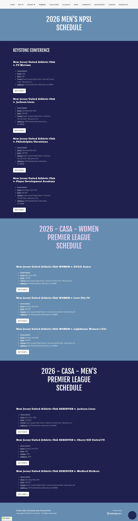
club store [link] (54, 5)
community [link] (86, 5)
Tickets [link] (42, 5)
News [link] (76, 5)
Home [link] (12, 5)
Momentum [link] (123, 5)
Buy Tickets (19, 91)
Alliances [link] (66, 5)
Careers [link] (111, 5)
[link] (114, 513)
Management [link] (99, 5)
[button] (21, 4)
